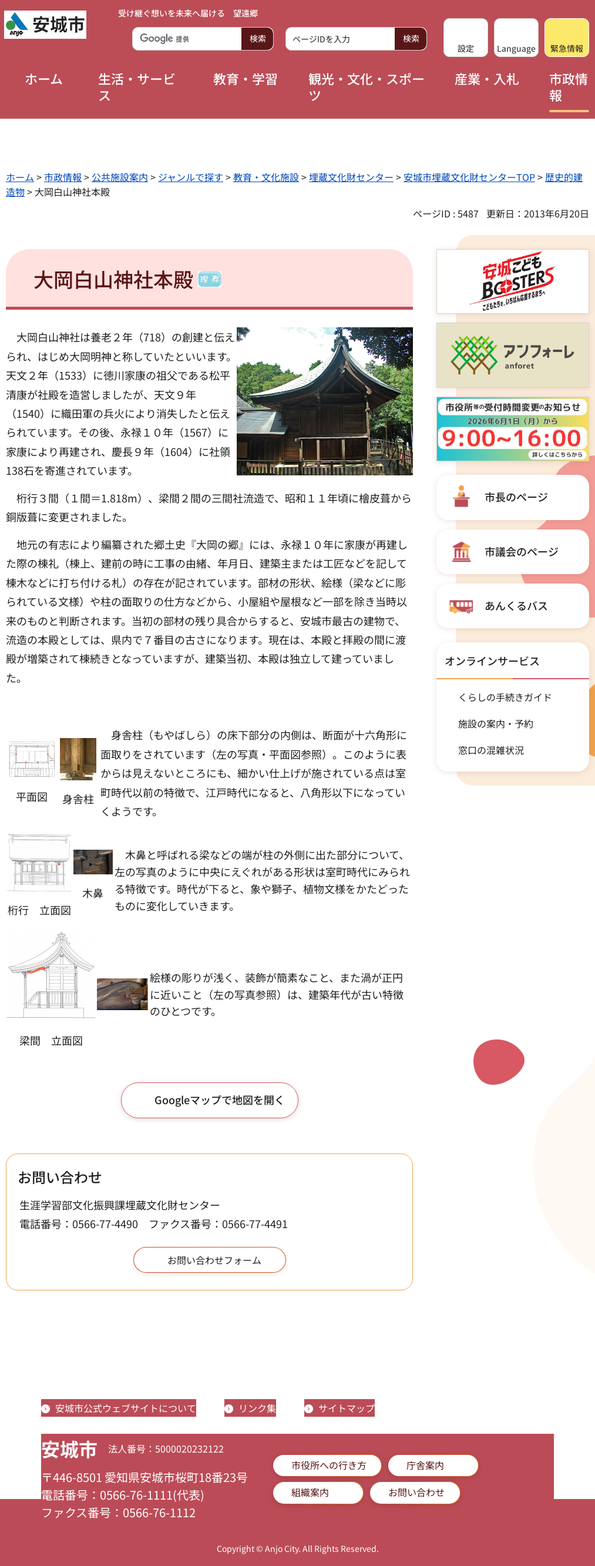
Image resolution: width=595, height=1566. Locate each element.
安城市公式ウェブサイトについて (125, 1408)
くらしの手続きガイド (505, 697)
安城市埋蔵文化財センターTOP (469, 177)
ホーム (20, 177)
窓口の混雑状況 (491, 750)
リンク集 (257, 1408)
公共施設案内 (120, 177)
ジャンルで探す (190, 177)
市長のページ (516, 496)
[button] (465, 37)
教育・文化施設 (266, 177)
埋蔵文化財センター (351, 177)
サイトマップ (346, 1408)
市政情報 (63, 177)
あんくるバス (516, 605)
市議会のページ (522, 551)
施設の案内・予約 (495, 723)
